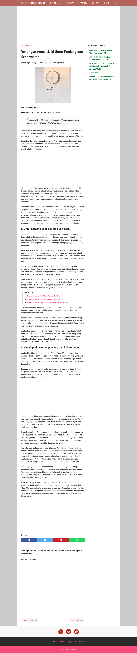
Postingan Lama (77, 620)
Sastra (95, 3)
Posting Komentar (59, 63)
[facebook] (29, 540)
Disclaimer (81, 642)
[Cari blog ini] (115, 3)
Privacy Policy (71, 642)
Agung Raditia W (33, 3)
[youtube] (68, 631)
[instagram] (60, 631)
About (54, 642)
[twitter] (45, 540)
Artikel (83, 3)
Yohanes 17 (95, 73)
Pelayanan (69, 3)
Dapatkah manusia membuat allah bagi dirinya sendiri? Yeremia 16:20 (101, 66)
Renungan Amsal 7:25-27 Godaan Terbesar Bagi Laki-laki (47, 302)
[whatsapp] (77, 540)
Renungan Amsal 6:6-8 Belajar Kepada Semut (43, 299)
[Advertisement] (68, 25)
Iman (106, 3)
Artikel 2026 (55, 3)
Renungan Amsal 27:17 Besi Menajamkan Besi (43, 296)
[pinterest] (61, 540)
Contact (61, 642)
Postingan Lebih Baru (29, 620)
